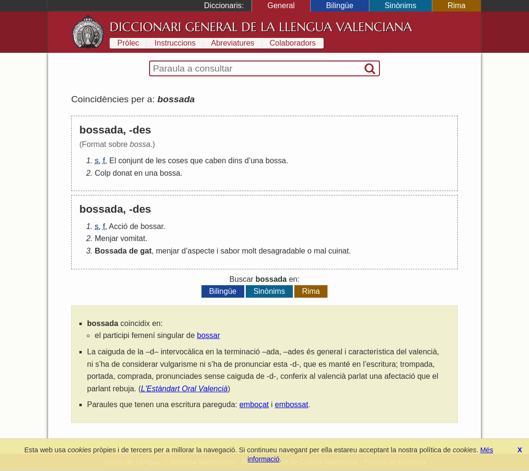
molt (249, 251)
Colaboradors (293, 43)
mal (320, 251)
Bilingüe (339, 5)
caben (216, 161)
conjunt (130, 161)
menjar (167, 251)
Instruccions (174, 43)
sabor (230, 251)
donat (122, 173)
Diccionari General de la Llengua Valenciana (261, 27)
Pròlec (128, 43)
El (112, 161)
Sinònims (400, 5)
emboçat (254, 404)
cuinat (338, 251)
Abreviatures (232, 43)
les (160, 161)
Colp (103, 173)
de (149, 161)
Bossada (111, 251)
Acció (118, 226)
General (281, 5)
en (138, 173)
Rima (457, 5)
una (257, 161)
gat (145, 251)
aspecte (201, 251)
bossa (275, 161)
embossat (291, 404)
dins (235, 161)
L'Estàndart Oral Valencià (184, 389)
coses (178, 161)
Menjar (106, 238)
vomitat (132, 238)
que (196, 161)
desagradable (282, 251)
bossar (151, 226)
